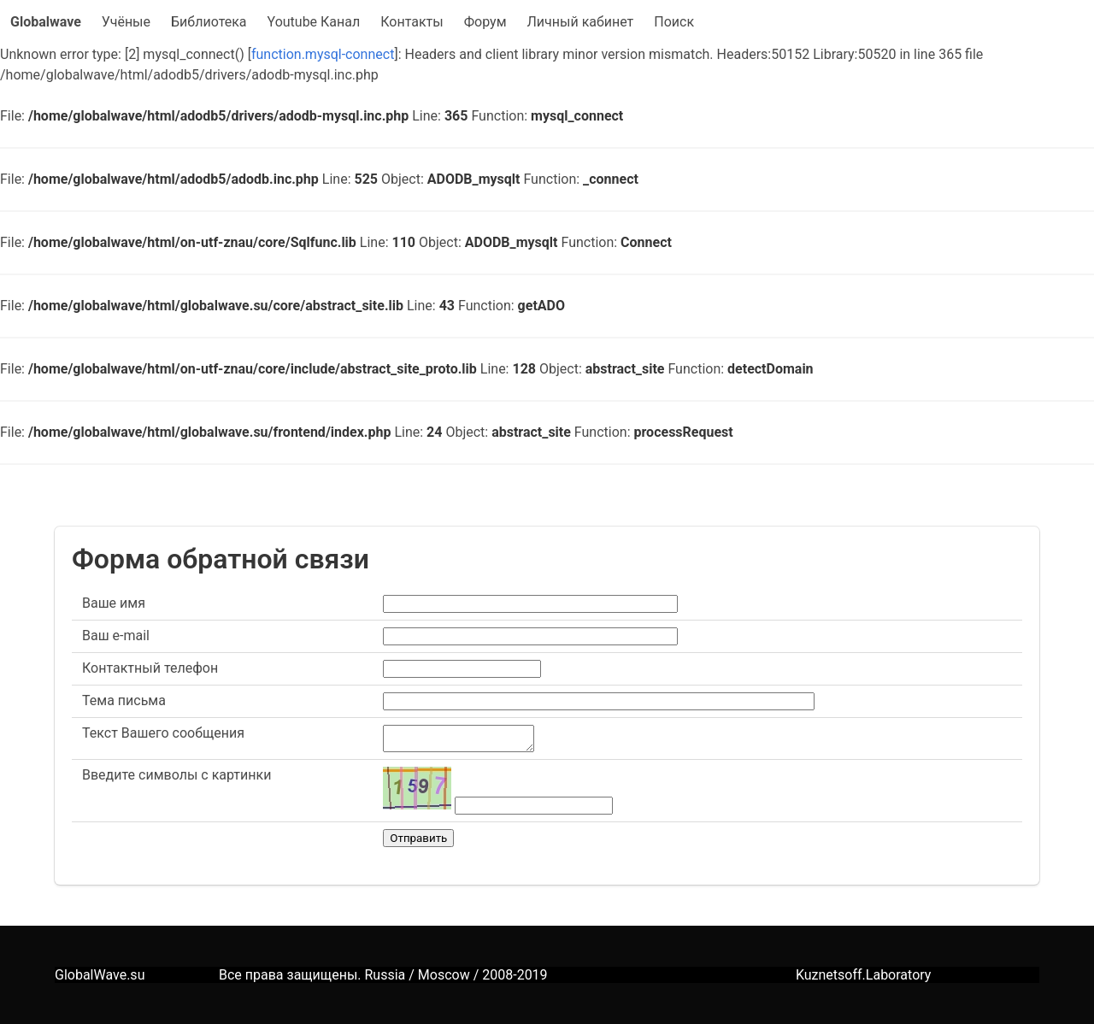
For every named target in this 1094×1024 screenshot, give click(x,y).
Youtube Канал (314, 22)
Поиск (674, 22)
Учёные (126, 22)
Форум (485, 22)
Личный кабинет (580, 22)
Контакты (411, 22)
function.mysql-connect (322, 54)
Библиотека (209, 22)
